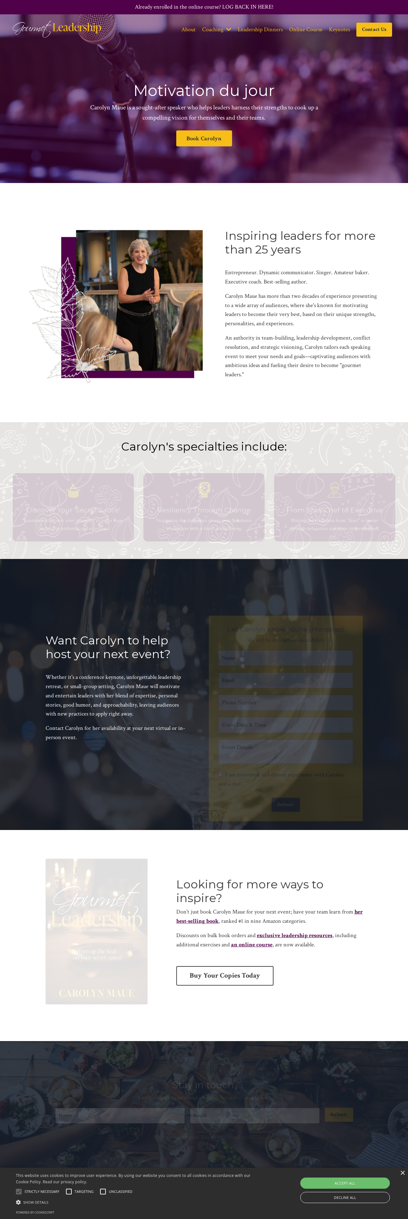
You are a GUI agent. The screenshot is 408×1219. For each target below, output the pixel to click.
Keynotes (339, 29)
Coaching (216, 29)
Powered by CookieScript (35, 1212)
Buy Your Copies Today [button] (225, 975)
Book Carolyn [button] (204, 138)
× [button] (402, 1173)
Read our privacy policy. (65, 1182)
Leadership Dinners (260, 29)
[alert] (204, 1193)
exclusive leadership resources (294, 935)
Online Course (306, 29)
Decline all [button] (345, 1197)
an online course (252, 944)
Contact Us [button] (374, 29)
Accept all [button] (345, 1183)
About (188, 29)
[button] (138, 1202)
